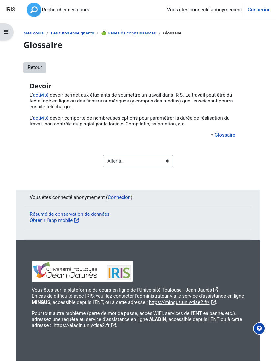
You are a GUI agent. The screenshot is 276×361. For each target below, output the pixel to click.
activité (41, 95)
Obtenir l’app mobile (51, 220)
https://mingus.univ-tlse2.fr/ (179, 302)
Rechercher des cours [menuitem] (65, 9)
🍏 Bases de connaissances (128, 33)
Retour (35, 67)
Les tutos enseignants (72, 33)
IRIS (10, 9)
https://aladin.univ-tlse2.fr (82, 325)
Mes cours (33, 33)
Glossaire (225, 135)
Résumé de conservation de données (70, 214)
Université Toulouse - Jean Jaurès (175, 290)
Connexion (259, 9)
